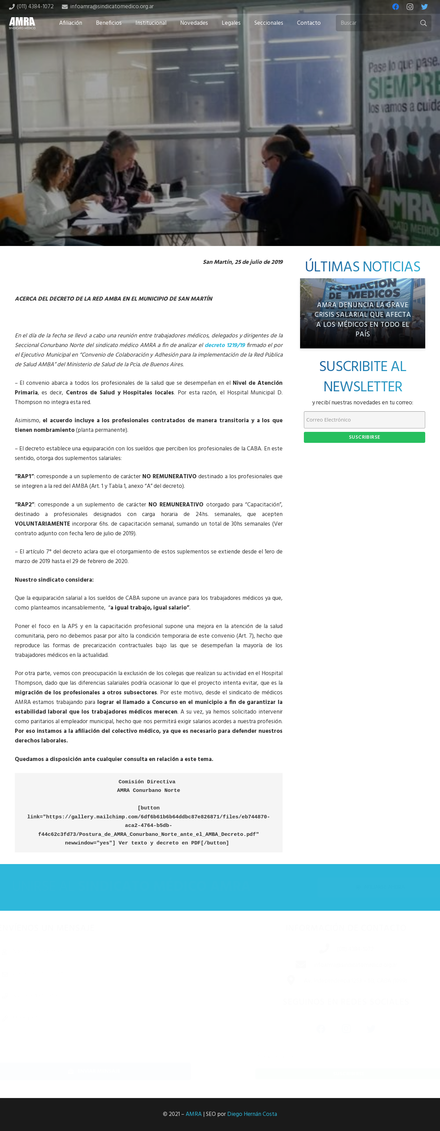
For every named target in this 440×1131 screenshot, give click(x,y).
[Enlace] (22, 23)
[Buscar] (383, 23)
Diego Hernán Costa (252, 1114)
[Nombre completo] (105, 951)
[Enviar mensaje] (105, 1071)
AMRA (194, 1114)
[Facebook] (396, 7)
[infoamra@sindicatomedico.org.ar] (292, 965)
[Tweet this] (220, 192)
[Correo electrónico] (105, 974)
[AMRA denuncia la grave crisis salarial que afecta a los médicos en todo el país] (362, 313)
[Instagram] (410, 7)
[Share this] (198, 192)
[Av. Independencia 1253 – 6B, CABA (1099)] (282, 981)
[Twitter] (424, 7)
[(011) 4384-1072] (316, 949)
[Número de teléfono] (105, 996)
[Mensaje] (105, 1033)
